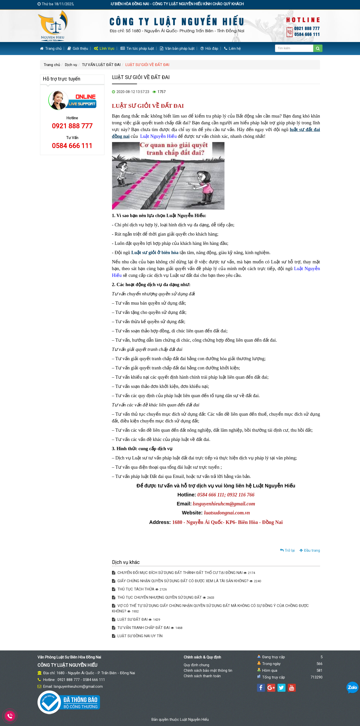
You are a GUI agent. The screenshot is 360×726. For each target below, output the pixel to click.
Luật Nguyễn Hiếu (194, 719)
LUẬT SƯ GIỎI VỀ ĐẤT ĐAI (147, 65)
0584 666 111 (72, 146)
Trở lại (287, 550)
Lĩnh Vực (104, 48)
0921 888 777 (72, 126)
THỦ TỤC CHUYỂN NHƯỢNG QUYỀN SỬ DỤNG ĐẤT (163, 597)
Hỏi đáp (209, 48)
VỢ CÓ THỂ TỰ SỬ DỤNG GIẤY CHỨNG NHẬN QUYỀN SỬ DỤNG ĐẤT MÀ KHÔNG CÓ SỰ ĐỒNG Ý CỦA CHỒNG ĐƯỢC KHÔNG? (210, 608)
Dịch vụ (71, 65)
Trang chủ (51, 48)
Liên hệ (232, 48)
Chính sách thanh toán (202, 676)
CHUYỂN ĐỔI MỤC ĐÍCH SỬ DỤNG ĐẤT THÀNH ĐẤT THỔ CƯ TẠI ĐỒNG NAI (183, 572)
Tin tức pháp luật (137, 48)
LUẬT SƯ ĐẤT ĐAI (136, 619)
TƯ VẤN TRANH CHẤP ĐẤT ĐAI (147, 627)
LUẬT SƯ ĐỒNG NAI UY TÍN (137, 636)
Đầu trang (310, 550)
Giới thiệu (78, 48)
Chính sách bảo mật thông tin (208, 670)
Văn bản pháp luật (177, 48)
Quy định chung (196, 665)
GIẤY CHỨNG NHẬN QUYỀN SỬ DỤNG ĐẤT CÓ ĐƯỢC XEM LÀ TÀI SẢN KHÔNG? (186, 581)
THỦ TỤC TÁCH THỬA (139, 589)
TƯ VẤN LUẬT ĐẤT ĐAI (101, 65)
